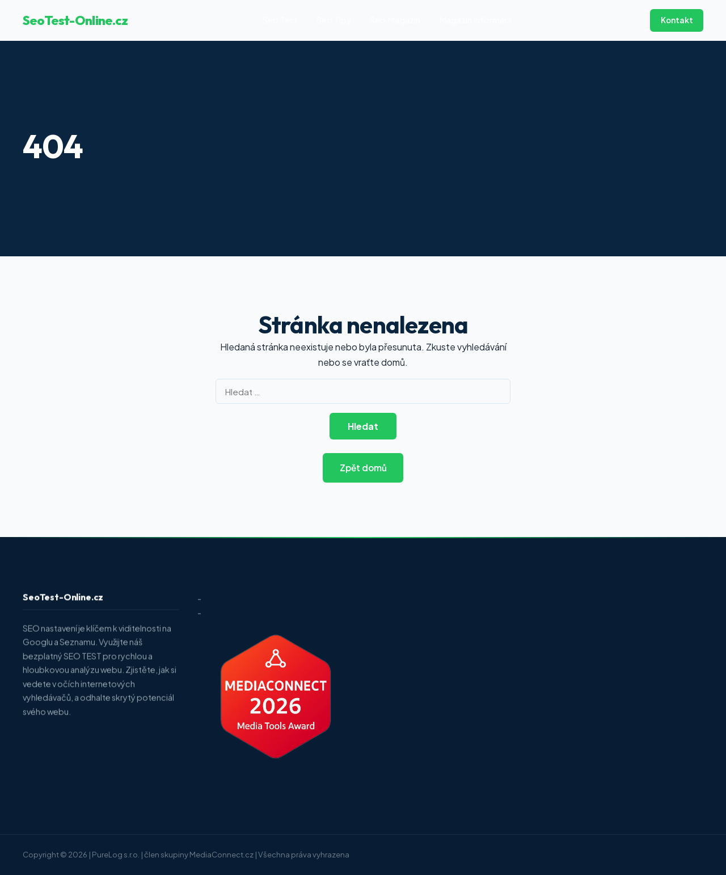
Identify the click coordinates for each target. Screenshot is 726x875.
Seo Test (280, 20)
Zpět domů (363, 467)
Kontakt (677, 20)
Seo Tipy (334, 20)
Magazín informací (475, 20)
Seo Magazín (395, 20)
